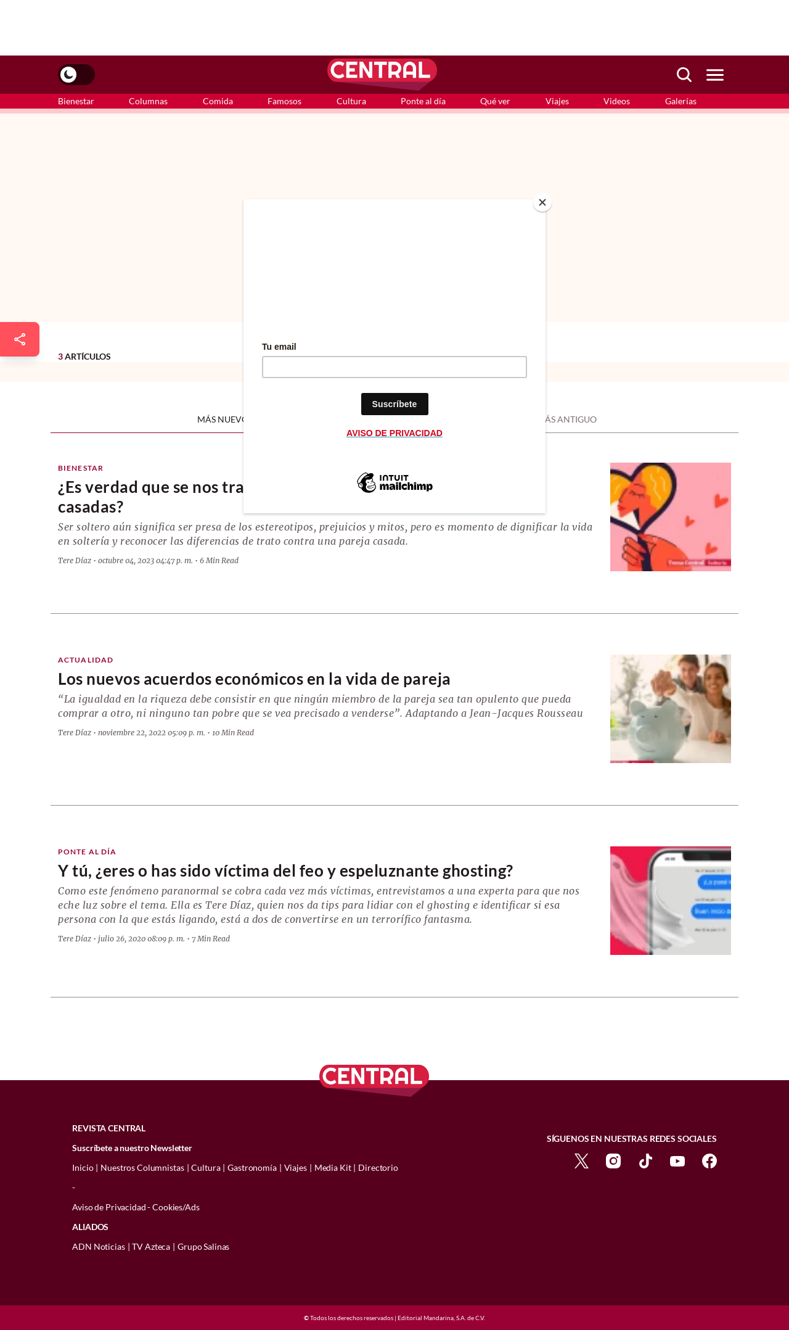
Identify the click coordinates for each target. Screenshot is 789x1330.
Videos (616, 101)
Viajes (557, 101)
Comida (218, 101)
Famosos (284, 101)
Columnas (148, 101)
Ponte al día (423, 101)
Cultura (351, 101)
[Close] (542, 202)
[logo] (382, 75)
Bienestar (76, 101)
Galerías (681, 101)
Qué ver (495, 101)
